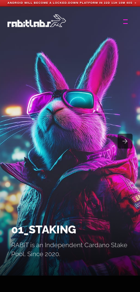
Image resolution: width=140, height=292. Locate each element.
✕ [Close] (135, 3)
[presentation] (125, 141)
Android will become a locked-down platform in (55, 2)
